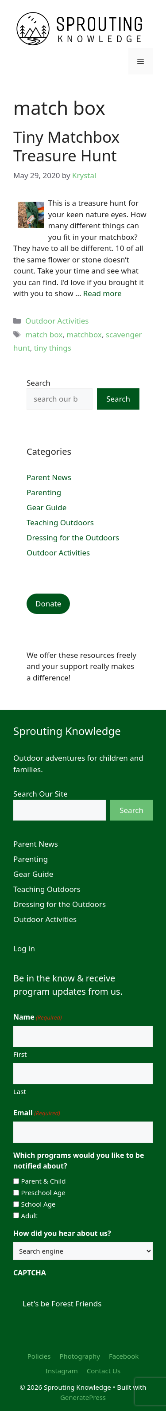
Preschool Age (43, 1192)
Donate (48, 603)
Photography (79, 1356)
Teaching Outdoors (60, 522)
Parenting (44, 492)
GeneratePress (83, 1397)
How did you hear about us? (62, 1233)
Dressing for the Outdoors (73, 537)
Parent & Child (43, 1180)
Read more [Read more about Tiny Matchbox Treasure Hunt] (102, 293)
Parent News (49, 477)
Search (38, 383)
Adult (29, 1215)
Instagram (62, 1370)
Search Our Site (40, 794)
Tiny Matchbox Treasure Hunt (66, 146)
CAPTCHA (29, 1273)
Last (19, 1091)
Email (36, 1113)
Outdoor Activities (57, 321)
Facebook (124, 1356)
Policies (39, 1356)
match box (43, 334)
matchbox (84, 334)
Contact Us (103, 1370)
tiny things (52, 348)
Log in (24, 948)
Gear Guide (46, 507)
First (20, 1054)
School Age (38, 1204)
